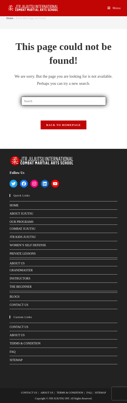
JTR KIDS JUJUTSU (23, 237)
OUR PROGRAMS (21, 221)
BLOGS (15, 296)
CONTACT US (19, 305)
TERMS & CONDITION (25, 343)
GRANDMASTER (21, 270)
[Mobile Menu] (114, 8)
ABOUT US (17, 263)
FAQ (12, 351)
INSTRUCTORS (20, 278)
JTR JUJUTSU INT (59, 398)
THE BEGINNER (21, 286)
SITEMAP (16, 360)
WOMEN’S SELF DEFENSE (28, 245)
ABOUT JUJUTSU (21, 213)
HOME (14, 205)
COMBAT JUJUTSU (22, 228)
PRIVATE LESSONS (23, 253)
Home (9, 18)
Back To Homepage (63, 125)
